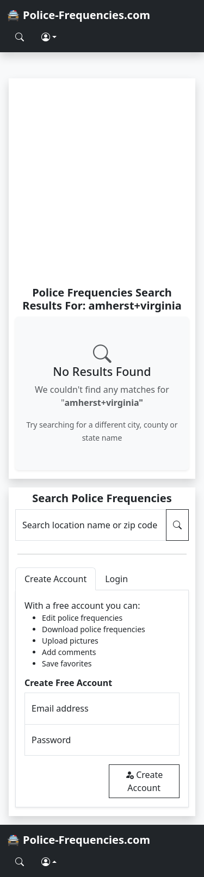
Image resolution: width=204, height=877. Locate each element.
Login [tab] (116, 579)
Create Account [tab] (55, 579)
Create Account (144, 781)
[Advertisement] (102, 182)
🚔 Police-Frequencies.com (78, 15)
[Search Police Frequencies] (20, 37)
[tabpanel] (102, 698)
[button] (49, 37)
